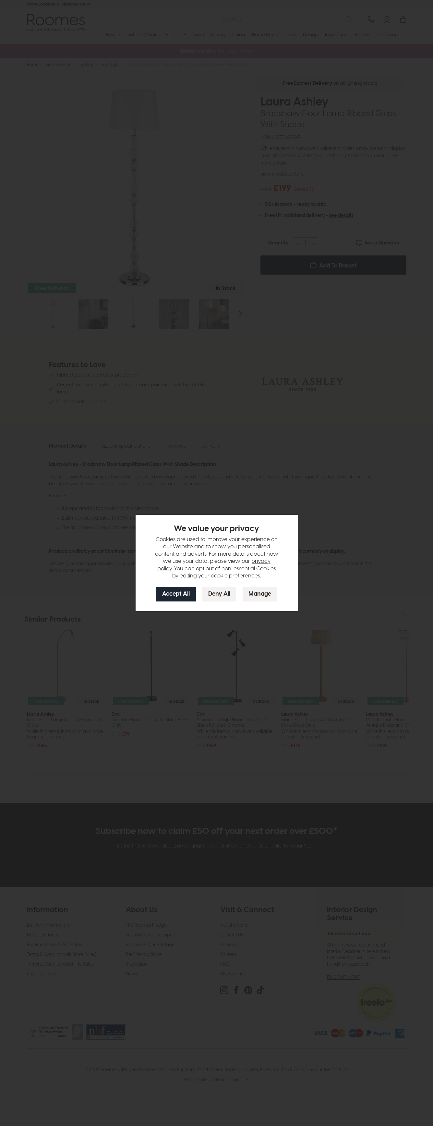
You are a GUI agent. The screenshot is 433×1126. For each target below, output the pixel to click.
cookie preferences (235, 575)
